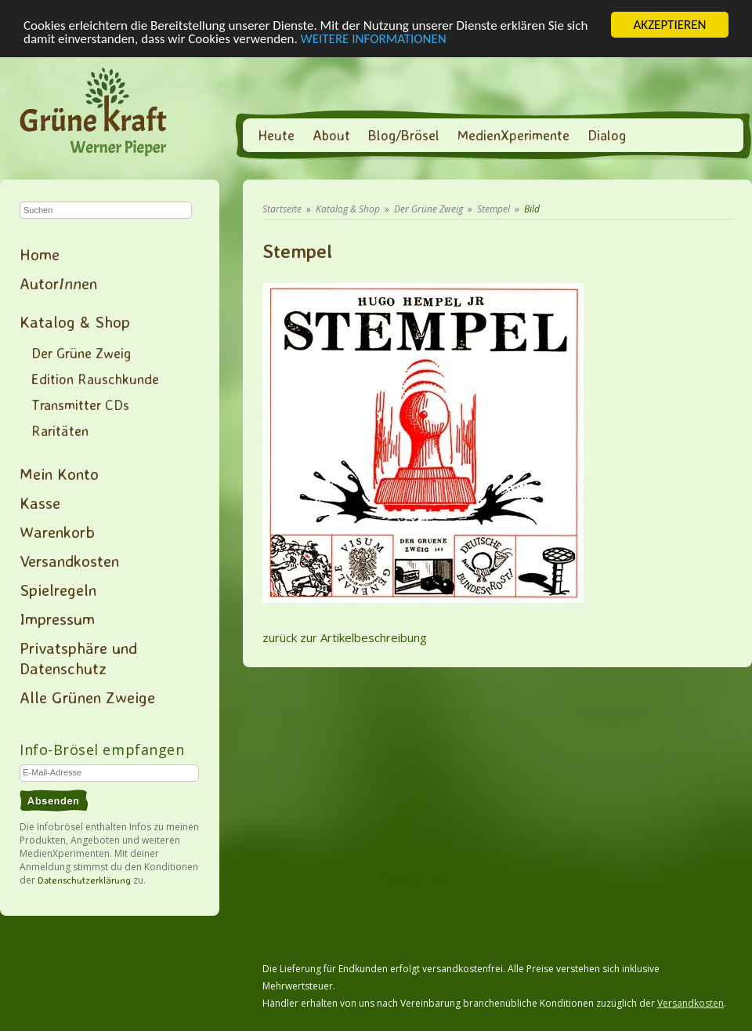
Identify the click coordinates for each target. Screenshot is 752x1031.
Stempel (493, 209)
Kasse (40, 502)
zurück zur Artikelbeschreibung (344, 637)
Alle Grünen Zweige (87, 697)
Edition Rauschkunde (95, 378)
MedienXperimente (513, 134)
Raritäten (60, 430)
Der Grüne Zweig (81, 352)
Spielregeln (58, 589)
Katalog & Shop (75, 321)
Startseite (282, 209)
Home (40, 254)
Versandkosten (69, 560)
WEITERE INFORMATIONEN (373, 38)
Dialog (607, 134)
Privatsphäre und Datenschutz (78, 657)
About (331, 134)
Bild (532, 209)
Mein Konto (59, 473)
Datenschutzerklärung (84, 880)
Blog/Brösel (403, 134)
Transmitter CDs (80, 404)
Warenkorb (57, 531)
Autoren (58, 283)
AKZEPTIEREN (669, 24)
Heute (276, 134)
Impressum (57, 618)
